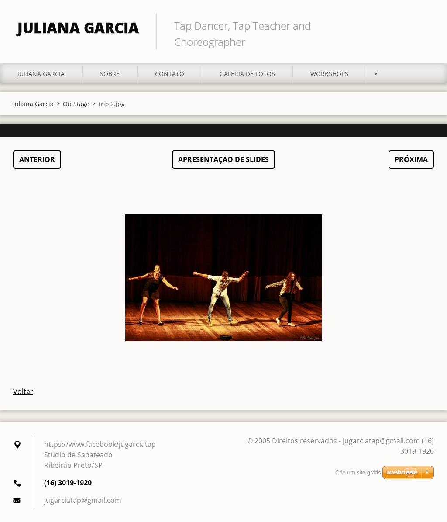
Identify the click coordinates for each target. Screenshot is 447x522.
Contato (169, 73)
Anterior (37, 159)
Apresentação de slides (223, 159)
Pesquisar (424, 25)
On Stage (76, 104)
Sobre (110, 73)
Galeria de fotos (247, 73)
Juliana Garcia (41, 73)
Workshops (329, 73)
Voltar (23, 391)
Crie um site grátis (358, 472)
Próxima (411, 159)
